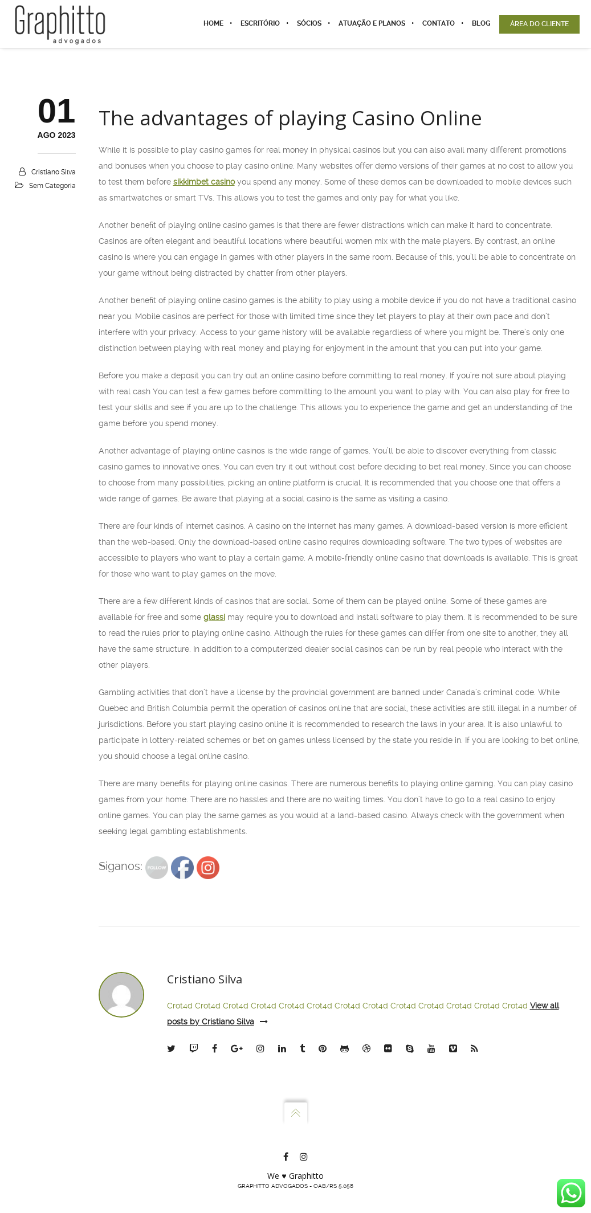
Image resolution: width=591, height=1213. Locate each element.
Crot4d (180, 1005)
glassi (214, 617)
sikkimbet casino (204, 181)
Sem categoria (52, 186)
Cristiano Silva (53, 172)
